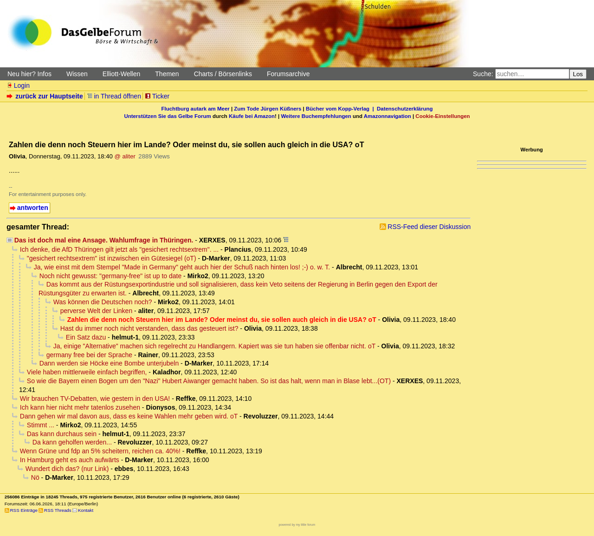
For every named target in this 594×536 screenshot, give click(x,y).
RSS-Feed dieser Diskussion (429, 226)
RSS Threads (57, 510)
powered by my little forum (297, 524)
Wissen (77, 74)
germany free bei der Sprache (89, 355)
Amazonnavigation (387, 116)
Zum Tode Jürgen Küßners (267, 108)
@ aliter (124, 156)
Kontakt (85, 510)
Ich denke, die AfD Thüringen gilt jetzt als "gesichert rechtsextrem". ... (119, 249)
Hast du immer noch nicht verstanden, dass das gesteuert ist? (149, 328)
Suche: (483, 74)
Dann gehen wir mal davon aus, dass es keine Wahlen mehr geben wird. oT (129, 416)
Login (18, 85)
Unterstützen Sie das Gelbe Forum (167, 116)
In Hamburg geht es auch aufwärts (69, 460)
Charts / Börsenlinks (223, 74)
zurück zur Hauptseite (45, 96)
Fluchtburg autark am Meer (195, 108)
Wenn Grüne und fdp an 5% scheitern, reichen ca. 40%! (100, 451)
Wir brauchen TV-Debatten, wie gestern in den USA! (95, 398)
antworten (32, 207)
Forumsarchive (288, 74)
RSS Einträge (24, 510)
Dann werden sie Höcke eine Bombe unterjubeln (109, 363)
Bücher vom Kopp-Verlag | (341, 108)
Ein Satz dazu (86, 337)
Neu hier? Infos (29, 74)
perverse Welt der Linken (96, 310)
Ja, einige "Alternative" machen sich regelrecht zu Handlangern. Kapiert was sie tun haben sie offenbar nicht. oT (214, 346)
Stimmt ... (40, 425)
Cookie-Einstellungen (442, 116)
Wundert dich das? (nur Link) (67, 468)
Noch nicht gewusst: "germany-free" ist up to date (110, 276)
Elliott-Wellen (121, 74)
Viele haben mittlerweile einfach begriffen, (87, 372)
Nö (35, 477)
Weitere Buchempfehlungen (316, 116)
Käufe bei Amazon (252, 116)
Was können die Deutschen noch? (102, 302)
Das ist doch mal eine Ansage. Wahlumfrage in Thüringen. (104, 240)
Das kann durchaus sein (62, 434)
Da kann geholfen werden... (72, 442)
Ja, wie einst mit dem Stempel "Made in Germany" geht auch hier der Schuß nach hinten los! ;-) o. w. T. (182, 267)
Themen (167, 74)
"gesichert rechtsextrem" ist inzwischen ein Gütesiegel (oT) (111, 258)
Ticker (157, 96)
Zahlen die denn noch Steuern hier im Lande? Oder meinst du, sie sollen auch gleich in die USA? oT (221, 319)
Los (578, 74)
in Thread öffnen (114, 96)
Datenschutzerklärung (405, 108)
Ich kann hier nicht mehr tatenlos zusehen (80, 407)
